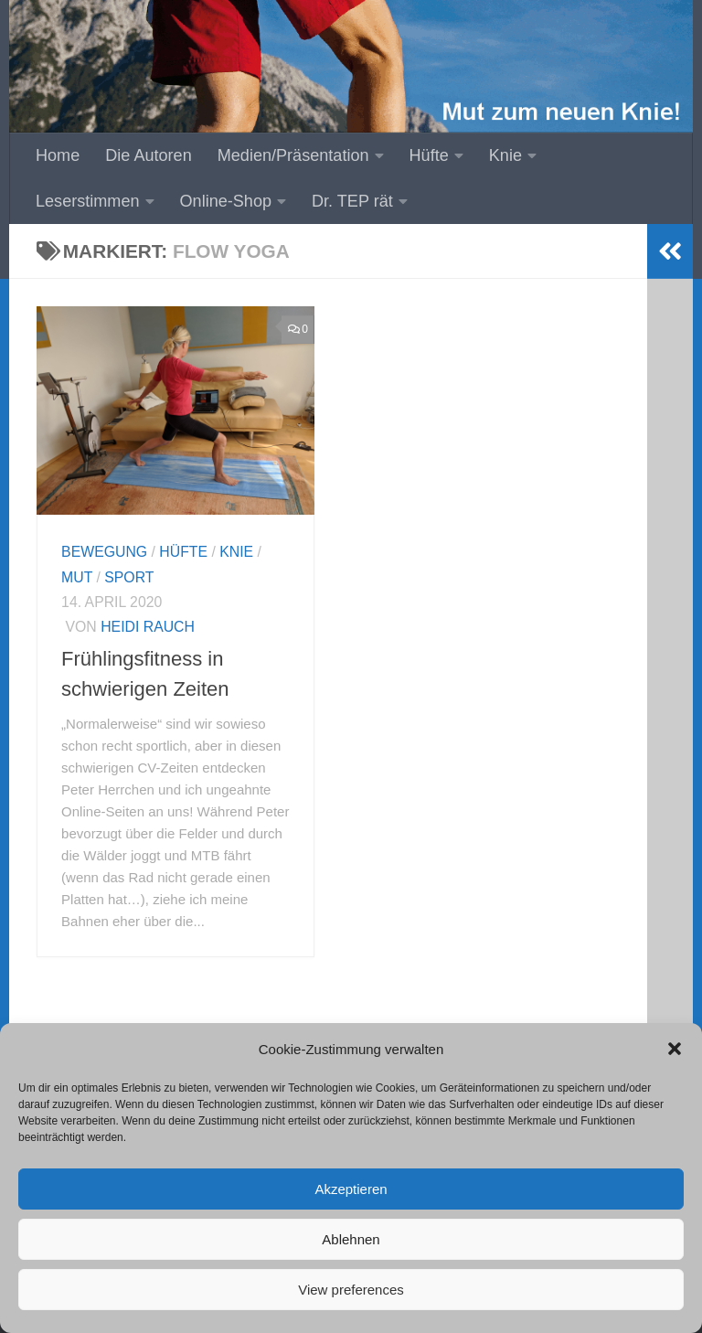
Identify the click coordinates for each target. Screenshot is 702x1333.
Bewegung (104, 552)
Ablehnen (350, 1239)
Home (58, 155)
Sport (129, 577)
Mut (76, 577)
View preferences (351, 1289)
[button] (674, 1049)
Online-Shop (226, 201)
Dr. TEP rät (352, 201)
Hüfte (429, 155)
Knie (505, 155)
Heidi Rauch (148, 627)
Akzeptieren (350, 1189)
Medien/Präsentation (293, 155)
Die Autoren (148, 155)
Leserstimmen (88, 201)
